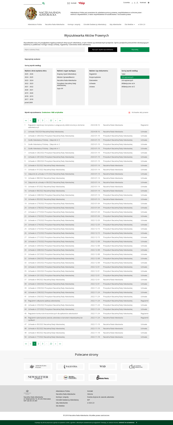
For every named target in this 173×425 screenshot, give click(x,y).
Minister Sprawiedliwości (65, 77)
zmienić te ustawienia (126, 422)
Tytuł (123, 74)
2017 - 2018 (29, 99)
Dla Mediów (130, 24)
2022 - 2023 (29, 83)
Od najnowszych (127, 77)
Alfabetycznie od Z (128, 87)
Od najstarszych (127, 80)
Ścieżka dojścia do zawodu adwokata (100, 397)
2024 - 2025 (29, 77)
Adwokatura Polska (35, 24)
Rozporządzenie (95, 77)
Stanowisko (93, 80)
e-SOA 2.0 (141, 24)
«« (26, 120)
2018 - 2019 (29, 96)
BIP (88, 400)
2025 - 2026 (29, 74)
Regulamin (93, 74)
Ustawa (92, 87)
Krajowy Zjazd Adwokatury (66, 74)
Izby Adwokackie (115, 24)
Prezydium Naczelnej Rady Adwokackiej (66, 84)
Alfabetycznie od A (128, 83)
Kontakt (90, 391)
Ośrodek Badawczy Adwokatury (95, 24)
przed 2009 (29, 102)
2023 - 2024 (29, 80)
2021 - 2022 (29, 87)
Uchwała (92, 83)
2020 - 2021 (29, 90)
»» (60, 120)
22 (51, 120)
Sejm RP (60, 88)
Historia (90, 394)
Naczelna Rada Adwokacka (54, 24)
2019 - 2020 (29, 93)
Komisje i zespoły (74, 24)
